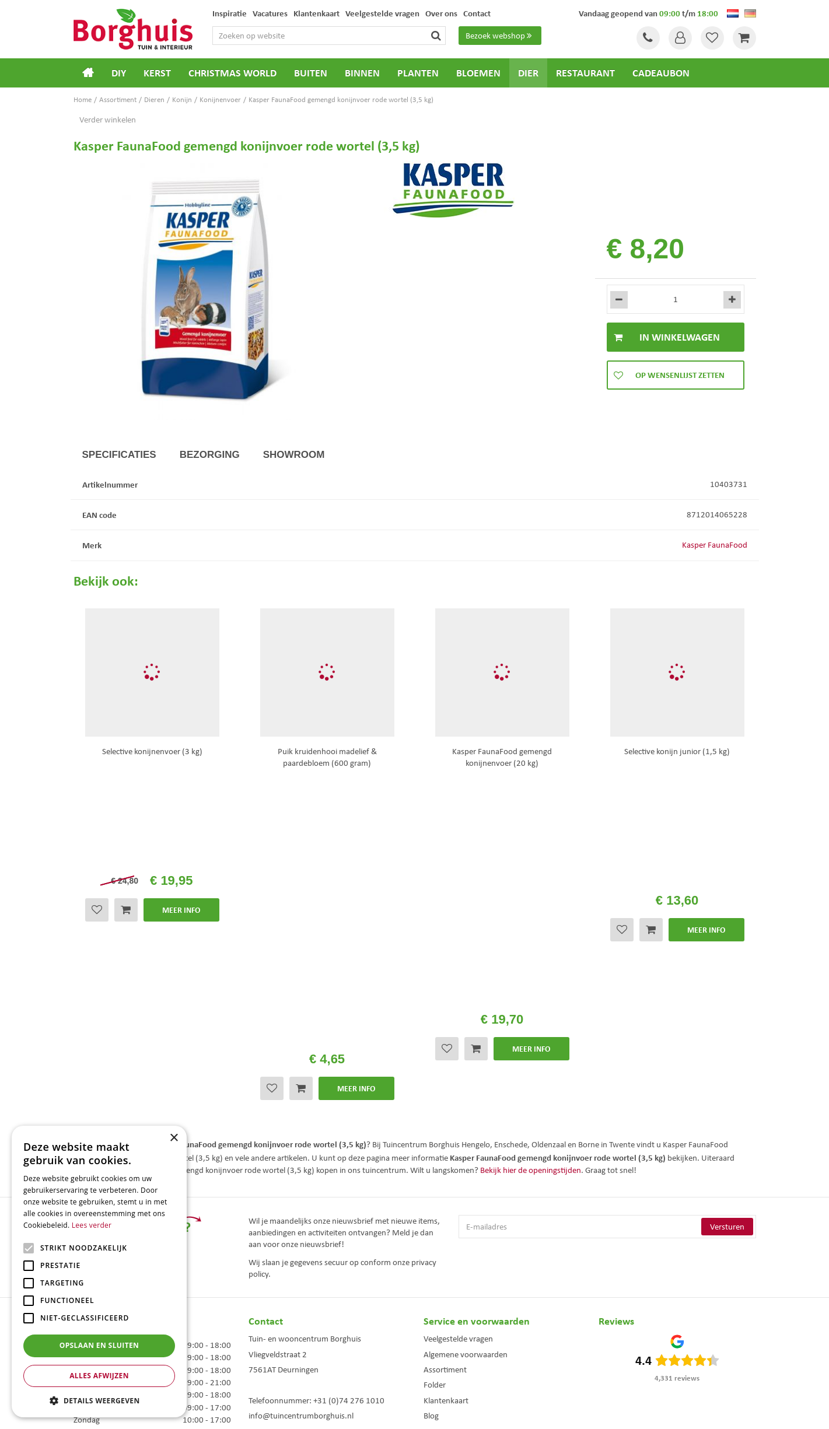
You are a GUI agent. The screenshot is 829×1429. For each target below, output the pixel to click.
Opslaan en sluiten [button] (99, 1345)
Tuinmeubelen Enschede (264, 1352)
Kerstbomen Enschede (261, 1340)
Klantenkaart (446, 1124)
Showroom (294, 454)
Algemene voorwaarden (466, 1078)
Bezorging (210, 454)
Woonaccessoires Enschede (268, 1364)
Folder (435, 1109)
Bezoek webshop (500, 35)
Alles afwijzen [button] (99, 1376)
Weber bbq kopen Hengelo (424, 1340)
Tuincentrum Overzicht (481, 1411)
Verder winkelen (107, 119)
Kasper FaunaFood (714, 545)
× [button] (173, 1138)
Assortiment (445, 1093)
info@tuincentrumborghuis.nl (301, 1140)
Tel (648, 38)
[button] (99, 1400)
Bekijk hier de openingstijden (530, 894)
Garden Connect (417, 1411)
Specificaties (119, 454)
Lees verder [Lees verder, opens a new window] (92, 1225)
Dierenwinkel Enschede (420, 1327)
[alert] (99, 1271)
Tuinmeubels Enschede (262, 1327)
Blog (431, 1140)
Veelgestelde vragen (458, 1063)
